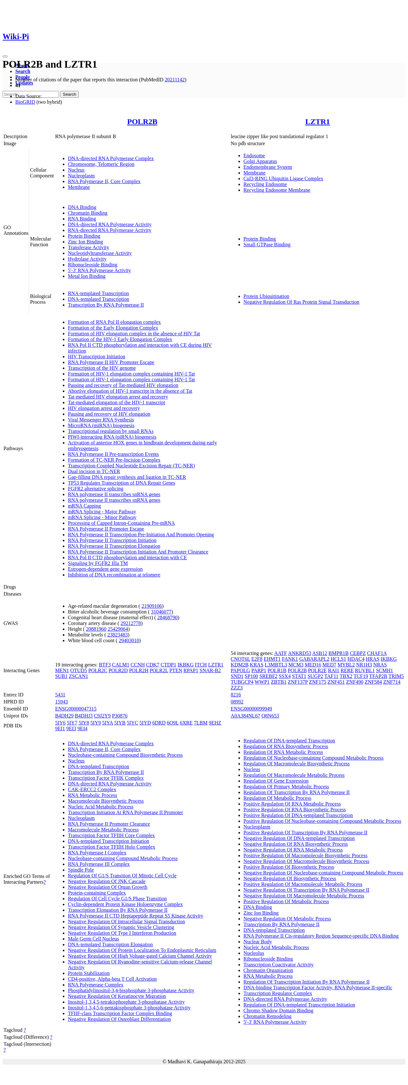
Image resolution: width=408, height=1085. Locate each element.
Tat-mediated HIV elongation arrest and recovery (118, 396)
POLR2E (317, 670)
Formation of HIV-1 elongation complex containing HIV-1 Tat (131, 373)
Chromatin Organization (268, 970)
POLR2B (142, 121)
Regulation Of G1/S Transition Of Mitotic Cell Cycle (122, 875)
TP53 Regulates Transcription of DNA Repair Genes (121, 483)
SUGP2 (315, 676)
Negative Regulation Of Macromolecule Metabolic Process (304, 895)
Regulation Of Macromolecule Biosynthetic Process (297, 763)
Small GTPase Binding (267, 244)
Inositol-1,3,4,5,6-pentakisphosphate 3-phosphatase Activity (129, 1007)
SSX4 (285, 676)
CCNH (138, 664)
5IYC (132, 722)
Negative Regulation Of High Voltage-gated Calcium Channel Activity (140, 956)
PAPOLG (240, 670)
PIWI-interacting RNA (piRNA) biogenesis (112, 437)
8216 (236, 694)
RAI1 (333, 670)
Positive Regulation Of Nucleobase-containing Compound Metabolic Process (322, 821)
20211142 (175, 79)
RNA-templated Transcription (98, 293)
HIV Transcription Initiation (96, 356)
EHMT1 (272, 659)
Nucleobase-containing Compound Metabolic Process (123, 858)
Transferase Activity (88, 247)
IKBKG (186, 664)
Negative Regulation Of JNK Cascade (106, 881)
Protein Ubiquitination (266, 296)
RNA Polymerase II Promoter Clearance (109, 824)
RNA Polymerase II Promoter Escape (106, 528)
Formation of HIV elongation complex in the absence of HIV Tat (134, 333)
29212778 (130, 623)
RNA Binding (82, 218)
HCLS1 (338, 659)
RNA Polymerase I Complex (97, 852)
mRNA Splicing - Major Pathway (102, 511)
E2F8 (257, 659)
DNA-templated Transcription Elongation (110, 944)
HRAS (372, 659)
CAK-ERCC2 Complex (92, 789)
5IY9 (96, 722)
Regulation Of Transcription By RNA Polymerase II (297, 792)
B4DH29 (64, 715)
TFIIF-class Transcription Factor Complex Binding (120, 1013)
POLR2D (117, 670)
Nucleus (76, 170)
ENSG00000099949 (251, 708)
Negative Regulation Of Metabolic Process (287, 918)
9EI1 (60, 728)
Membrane (79, 187)
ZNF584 (373, 682)
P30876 (119, 715)
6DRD (159, 722)
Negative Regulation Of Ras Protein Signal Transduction (302, 302)
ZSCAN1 (78, 676)
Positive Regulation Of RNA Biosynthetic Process (295, 809)
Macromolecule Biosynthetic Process (106, 801)
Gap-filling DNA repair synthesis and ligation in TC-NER (127, 477)
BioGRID (25, 102)
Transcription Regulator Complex (278, 993)
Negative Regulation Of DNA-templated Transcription (299, 838)
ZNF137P (298, 682)
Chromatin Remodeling (268, 1016)
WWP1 (262, 682)
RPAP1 (190, 670)
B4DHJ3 (84, 715)
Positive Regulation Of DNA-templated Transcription (298, 815)
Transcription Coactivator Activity (279, 964)
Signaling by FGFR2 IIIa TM (98, 563)
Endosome (254, 155)
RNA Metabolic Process (92, 795)
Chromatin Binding (87, 213)
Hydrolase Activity (87, 259)
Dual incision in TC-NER (94, 471)
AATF (280, 653)
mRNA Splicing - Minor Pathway (102, 517)
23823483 (117, 634)
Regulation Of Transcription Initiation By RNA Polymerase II (307, 982)
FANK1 (290, 659)
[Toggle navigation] (5, 56)
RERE (347, 670)
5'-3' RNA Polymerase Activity (99, 270)
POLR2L (158, 670)
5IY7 (72, 722)
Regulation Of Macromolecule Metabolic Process (294, 775)
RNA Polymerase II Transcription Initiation (112, 540)
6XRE (186, 722)
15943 (61, 701)
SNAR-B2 (210, 670)
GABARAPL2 (314, 659)
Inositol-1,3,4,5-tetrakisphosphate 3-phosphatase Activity (126, 1002)
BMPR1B (339, 653)
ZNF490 (354, 682)
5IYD (145, 722)
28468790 (167, 617)
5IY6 (60, 722)
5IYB (120, 722)
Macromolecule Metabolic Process (103, 829)
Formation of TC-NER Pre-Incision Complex (114, 460)
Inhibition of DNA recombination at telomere (114, 574)
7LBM (201, 722)
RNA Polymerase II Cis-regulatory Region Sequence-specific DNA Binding (321, 936)
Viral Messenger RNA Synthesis (101, 419)
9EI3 (71, 728)
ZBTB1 (279, 682)
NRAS (380, 664)
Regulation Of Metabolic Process (277, 798)
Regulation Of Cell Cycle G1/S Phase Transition (117, 898)
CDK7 (152, 664)
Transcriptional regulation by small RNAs (111, 431)
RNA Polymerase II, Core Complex (104, 181)
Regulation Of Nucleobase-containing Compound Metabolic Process (313, 758)
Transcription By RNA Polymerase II (106, 305)
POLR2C (97, 670)
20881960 (96, 629)
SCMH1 (384, 670)
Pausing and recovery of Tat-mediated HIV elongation (123, 385)
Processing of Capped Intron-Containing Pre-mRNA (121, 523)
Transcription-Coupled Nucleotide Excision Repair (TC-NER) (131, 465)
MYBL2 (346, 664)
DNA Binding (82, 207)
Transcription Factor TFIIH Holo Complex (111, 847)
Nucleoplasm (81, 175)
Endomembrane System (268, 167)
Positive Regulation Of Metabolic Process (286, 901)
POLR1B (277, 670)
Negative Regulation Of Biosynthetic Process (290, 878)
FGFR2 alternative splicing (95, 488)
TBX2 (346, 676)
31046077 (161, 611)
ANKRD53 (299, 653)
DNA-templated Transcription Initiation (108, 841)
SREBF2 (268, 676)
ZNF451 (336, 682)
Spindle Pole (81, 870)
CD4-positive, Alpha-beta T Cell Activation (112, 979)
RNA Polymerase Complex (95, 984)
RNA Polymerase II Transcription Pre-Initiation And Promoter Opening (141, 534)
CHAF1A (376, 653)
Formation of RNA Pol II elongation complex (114, 322)
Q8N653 (270, 715)
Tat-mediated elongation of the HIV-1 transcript (116, 402)
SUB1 (61, 676)
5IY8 (84, 722)
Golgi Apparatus (260, 161)
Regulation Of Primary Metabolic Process (286, 786)
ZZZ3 (237, 687)
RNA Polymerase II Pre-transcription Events (113, 454)
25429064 (118, 629)
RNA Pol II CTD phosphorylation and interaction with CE (127, 557)
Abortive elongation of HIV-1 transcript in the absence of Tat (130, 391)
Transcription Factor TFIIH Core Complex (111, 835)
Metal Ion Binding (87, 276)
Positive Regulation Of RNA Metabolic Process (292, 803)
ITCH (201, 664)
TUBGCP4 (242, 682)
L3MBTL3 (276, 664)
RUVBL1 (365, 670)
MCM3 (295, 664)
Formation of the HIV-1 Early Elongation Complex (120, 339)
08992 (237, 701)
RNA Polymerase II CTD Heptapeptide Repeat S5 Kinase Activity (135, 915)
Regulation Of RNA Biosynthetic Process (286, 746)
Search (22, 71)
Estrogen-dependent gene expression (105, 569)
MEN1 (62, 670)
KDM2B (240, 664)
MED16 (313, 664)
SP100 (251, 676)
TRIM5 (396, 676)
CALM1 (120, 664)
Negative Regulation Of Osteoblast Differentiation (119, 1019)
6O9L (173, 722)
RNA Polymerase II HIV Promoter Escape (111, 362)
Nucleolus (254, 953)
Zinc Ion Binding (85, 241)
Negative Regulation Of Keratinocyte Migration (117, 996)
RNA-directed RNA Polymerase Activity (109, 230)
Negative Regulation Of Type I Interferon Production (122, 933)
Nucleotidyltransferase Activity (100, 253)
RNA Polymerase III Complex (99, 864)
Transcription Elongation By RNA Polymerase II (118, 910)
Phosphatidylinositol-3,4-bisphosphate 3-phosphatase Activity (131, 990)
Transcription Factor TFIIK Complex (106, 778)
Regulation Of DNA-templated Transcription (289, 740)
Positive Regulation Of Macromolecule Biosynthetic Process (306, 855)
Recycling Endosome (265, 184)
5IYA (107, 722)
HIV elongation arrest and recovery (104, 408)
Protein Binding (84, 236)
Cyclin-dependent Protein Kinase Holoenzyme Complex (125, 904)
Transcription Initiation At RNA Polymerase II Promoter (125, 812)
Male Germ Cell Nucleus (93, 938)
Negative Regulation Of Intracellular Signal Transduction (126, 921)
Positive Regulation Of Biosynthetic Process (289, 867)
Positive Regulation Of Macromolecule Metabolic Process (303, 884)
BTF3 (105, 664)
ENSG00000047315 (76, 708)
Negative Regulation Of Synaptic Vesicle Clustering (121, 927)
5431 (60, 694)
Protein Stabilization (89, 973)
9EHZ (215, 722)
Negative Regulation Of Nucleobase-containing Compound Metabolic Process (323, 872)
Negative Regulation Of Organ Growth (107, 887)
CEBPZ (358, 653)
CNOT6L (240, 659)
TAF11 (331, 676)
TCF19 (360, 676)
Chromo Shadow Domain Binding (278, 1010)
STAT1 (299, 676)
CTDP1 (168, 664)
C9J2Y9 (102, 715)
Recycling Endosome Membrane (277, 190)
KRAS (257, 664)
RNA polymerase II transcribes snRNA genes (114, 494)
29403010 (129, 640)
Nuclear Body (258, 941)
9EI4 (82, 728)
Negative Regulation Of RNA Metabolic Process (293, 849)
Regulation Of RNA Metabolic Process (283, 752)
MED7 (329, 664)
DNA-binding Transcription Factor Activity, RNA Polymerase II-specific (318, 987)
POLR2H (138, 670)
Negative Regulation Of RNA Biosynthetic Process (296, 844)
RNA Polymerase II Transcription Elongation (114, 546)
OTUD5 (78, 670)
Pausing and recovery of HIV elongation (109, 414)
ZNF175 (317, 682)
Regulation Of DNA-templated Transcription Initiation (299, 1004)
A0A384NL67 (245, 715)
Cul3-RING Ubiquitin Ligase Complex (283, 178)
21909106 (152, 606)
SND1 (237, 676)
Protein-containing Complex (97, 892)
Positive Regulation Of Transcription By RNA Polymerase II (306, 832)
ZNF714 (391, 682)
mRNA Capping (84, 506)
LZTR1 (317, 121)
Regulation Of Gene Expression (276, 781)
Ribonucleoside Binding (92, 264)
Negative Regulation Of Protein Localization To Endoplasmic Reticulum (142, 950)
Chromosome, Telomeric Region (101, 164)
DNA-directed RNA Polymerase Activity (110, 224)
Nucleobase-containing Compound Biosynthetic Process (125, 755)
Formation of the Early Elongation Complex (113, 328)
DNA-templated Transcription (98, 299)
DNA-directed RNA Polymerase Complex (111, 158)
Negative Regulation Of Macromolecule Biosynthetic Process (306, 861)
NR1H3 (364, 664)
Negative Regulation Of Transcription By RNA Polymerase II (306, 890)
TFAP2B (378, 676)
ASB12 (319, 653)
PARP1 (258, 670)
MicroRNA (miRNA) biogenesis (101, 425)
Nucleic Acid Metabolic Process (101, 806)
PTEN (175, 670)
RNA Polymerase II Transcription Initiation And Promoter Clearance (138, 551)
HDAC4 (355, 659)
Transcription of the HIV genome (102, 368)
